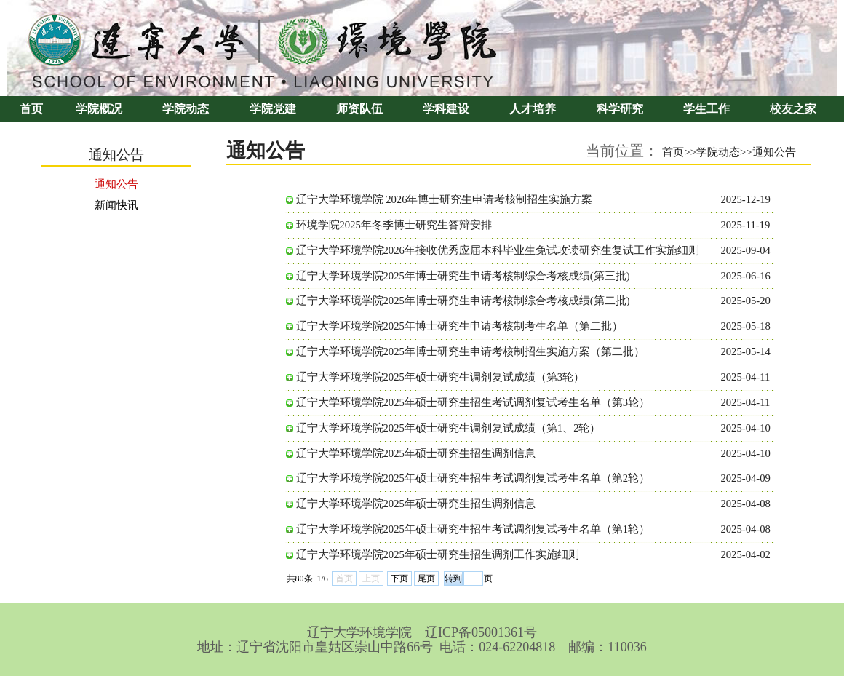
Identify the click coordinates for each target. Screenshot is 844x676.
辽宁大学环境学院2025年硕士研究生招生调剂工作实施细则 (437, 554)
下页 (399, 578)
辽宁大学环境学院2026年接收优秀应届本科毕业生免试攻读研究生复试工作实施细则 (497, 250)
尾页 (426, 578)
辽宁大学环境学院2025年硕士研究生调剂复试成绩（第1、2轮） (448, 428)
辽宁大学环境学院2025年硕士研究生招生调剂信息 (416, 453)
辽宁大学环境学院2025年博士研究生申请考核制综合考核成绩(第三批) (463, 276)
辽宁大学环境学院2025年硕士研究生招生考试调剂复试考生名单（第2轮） (473, 478)
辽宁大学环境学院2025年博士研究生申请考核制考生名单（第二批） (459, 326)
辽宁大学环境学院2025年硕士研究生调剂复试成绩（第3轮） (440, 377)
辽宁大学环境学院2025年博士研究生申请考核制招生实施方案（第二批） (470, 351)
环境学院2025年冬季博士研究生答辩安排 (394, 225)
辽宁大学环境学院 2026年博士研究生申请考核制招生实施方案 (444, 199)
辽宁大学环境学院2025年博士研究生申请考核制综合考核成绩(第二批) (463, 300)
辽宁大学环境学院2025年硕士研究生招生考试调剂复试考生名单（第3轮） (473, 402)
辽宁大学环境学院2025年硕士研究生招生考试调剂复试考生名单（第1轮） (473, 529)
